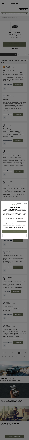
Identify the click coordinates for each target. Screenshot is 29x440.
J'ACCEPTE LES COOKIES (14, 231)
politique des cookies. (21, 221)
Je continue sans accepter (22, 203)
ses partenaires (12, 209)
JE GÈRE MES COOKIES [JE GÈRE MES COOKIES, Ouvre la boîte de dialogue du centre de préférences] (14, 235)
